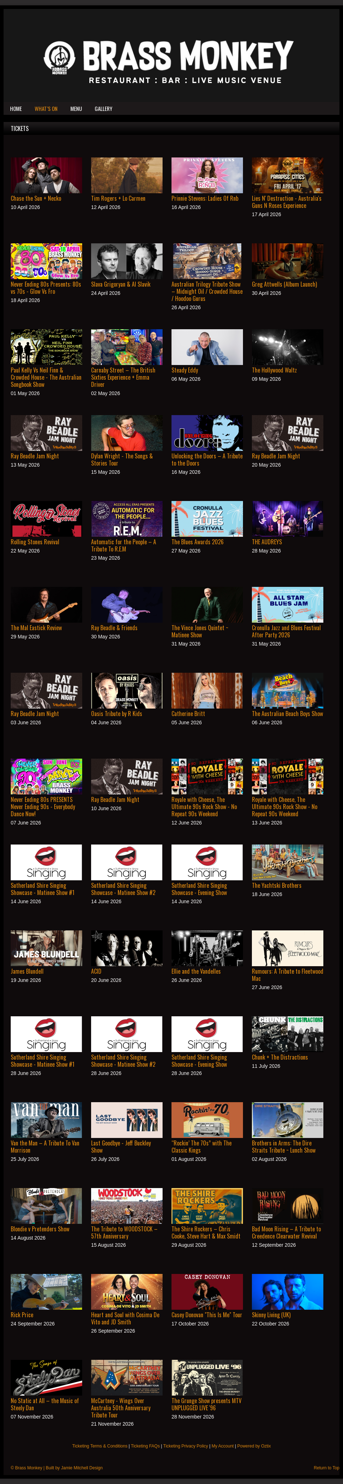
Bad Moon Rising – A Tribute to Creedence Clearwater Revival (286, 1232)
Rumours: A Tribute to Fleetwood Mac (287, 975)
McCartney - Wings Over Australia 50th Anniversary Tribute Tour (120, 1407)
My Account (223, 1446)
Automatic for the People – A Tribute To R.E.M (123, 545)
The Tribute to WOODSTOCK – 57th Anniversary (124, 1232)
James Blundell (27, 971)
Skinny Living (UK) (271, 1314)
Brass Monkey (28, 1467)
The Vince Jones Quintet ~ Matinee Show (200, 631)
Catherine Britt (188, 713)
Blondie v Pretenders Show (40, 1229)
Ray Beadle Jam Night (35, 456)
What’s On (46, 108)
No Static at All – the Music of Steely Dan (45, 1404)
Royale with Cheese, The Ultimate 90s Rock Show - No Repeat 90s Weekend (204, 806)
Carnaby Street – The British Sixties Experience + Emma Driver (123, 377)
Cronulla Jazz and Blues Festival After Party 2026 (286, 631)
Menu (76, 108)
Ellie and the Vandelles (196, 971)
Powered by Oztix (254, 1446)
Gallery (103, 108)
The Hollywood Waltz (274, 370)
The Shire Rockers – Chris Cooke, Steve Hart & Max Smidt (206, 1232)
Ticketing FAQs (145, 1446)
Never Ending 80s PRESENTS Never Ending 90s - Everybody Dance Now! (43, 806)
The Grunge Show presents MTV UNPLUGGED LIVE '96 (207, 1404)
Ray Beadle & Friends (114, 627)
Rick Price (22, 1314)
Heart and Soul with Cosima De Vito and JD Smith (125, 1318)
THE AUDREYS (267, 541)
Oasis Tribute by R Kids (116, 713)
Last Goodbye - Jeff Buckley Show (121, 1146)
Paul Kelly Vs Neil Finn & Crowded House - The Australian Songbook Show (46, 377)
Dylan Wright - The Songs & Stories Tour (122, 459)
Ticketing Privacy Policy (185, 1446)
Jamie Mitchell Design (82, 1467)
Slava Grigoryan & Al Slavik (120, 284)
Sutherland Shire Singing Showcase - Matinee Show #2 (123, 889)
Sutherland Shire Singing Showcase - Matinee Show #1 (42, 889)
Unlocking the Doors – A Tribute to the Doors (207, 459)
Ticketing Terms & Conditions (100, 1446)
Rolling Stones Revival (35, 541)
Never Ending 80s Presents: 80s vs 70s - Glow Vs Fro (46, 288)
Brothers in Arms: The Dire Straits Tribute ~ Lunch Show (283, 1146)
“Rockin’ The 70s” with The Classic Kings (202, 1146)
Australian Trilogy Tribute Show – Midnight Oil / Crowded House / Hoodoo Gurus (207, 291)
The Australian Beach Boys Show (287, 713)
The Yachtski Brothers (277, 885)
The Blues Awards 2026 (198, 541)
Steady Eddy (185, 370)
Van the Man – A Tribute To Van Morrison (45, 1146)
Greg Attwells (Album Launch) (284, 284)
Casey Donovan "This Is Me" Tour (207, 1314)
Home (16, 108)
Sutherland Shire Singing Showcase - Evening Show (199, 889)
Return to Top (326, 1467)
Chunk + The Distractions (280, 1057)
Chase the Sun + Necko (36, 198)
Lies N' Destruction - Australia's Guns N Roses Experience (287, 202)
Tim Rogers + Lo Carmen (118, 198)
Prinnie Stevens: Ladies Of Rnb (205, 198)
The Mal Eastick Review (36, 627)
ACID (96, 971)
